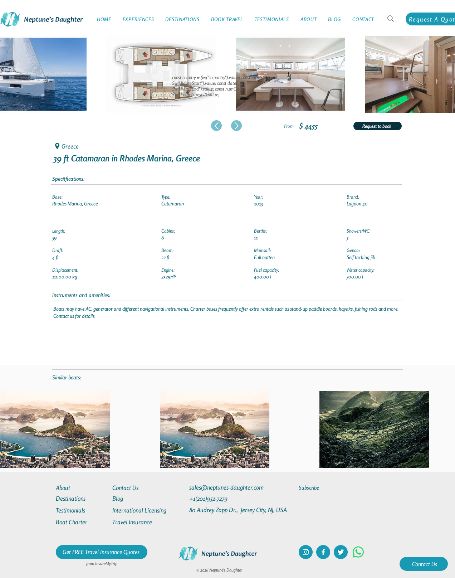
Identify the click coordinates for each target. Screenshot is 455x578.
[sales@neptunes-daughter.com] (227, 487)
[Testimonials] (81, 510)
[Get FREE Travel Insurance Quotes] (101, 552)
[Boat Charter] (81, 522)
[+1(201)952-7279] (222, 498)
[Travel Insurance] (138, 522)
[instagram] (306, 552)
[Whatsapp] (358, 552)
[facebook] (323, 552)
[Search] (390, 18)
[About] (81, 487)
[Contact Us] (424, 564)
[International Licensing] (144, 510)
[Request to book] (377, 126)
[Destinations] (81, 498)
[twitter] (341, 552)
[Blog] (138, 498)
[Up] (216, 125)
